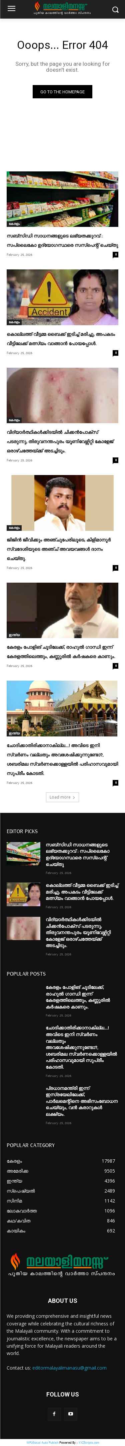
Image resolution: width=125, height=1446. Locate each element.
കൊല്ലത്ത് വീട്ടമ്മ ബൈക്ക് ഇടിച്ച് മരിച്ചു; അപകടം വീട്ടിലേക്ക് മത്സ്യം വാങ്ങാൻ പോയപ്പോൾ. (82, 892)
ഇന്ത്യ (14, 635)
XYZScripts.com (88, 1442)
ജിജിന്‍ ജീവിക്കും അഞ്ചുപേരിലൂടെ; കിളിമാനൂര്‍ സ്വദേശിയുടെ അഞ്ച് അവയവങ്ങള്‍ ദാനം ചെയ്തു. (59, 549)
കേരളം (14, 224)
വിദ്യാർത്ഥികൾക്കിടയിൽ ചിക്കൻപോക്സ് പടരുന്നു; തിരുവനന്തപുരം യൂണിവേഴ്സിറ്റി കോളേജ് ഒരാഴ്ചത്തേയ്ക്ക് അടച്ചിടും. (60, 441)
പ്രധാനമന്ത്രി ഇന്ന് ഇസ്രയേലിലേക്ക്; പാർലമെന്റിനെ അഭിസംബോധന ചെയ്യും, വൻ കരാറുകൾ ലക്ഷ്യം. (82, 1101)
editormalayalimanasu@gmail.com (69, 1368)
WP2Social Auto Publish (42, 1442)
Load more (62, 797)
